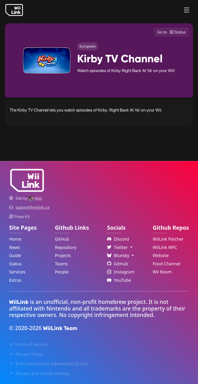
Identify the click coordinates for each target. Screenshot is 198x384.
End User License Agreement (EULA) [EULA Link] (48, 363)
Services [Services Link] (17, 272)
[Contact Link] (32, 207)
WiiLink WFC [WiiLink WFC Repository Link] (165, 247)
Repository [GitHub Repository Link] (65, 247)
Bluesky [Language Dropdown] (118, 255)
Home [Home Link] (15, 239)
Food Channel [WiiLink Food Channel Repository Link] (166, 264)
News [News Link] (14, 247)
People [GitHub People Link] (62, 272)
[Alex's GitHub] (35, 198)
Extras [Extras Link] (15, 280)
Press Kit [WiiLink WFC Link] (19, 216)
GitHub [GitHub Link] (62, 239)
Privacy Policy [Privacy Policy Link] (25, 354)
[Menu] (186, 10)
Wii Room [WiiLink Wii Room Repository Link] (162, 272)
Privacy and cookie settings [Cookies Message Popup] (39, 373)
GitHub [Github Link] (117, 264)
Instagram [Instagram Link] (121, 272)
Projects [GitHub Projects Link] (63, 255)
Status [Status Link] (15, 264)
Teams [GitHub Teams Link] (61, 264)
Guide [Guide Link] (15, 255)
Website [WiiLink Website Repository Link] (161, 255)
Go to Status (171, 32)
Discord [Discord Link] (118, 239)
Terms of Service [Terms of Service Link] (28, 344)
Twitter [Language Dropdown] (118, 247)
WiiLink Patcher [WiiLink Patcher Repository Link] (168, 239)
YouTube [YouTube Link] (119, 280)
